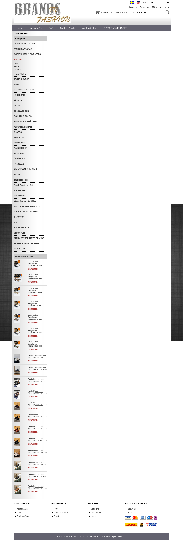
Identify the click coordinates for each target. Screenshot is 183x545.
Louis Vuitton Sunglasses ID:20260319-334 (35, 290)
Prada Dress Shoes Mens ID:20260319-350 (37, 451)
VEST (16, 222)
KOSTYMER (19, 196)
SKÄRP (17, 106)
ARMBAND (19, 153)
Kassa (166, 7)
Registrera (144, 7)
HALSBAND (19, 164)
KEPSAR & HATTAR (23, 127)
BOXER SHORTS (21, 227)
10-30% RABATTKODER (24, 44)
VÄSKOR (18, 100)
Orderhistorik (96, 512)
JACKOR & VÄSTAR (23, 49)
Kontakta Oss (22, 509)
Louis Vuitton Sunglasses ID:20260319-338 (35, 344)
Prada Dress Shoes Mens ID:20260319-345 (37, 392)
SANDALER (19, 137)
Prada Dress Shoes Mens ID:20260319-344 (37, 380)
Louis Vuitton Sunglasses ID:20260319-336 (35, 317)
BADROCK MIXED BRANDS (26, 243)
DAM (16, 64)
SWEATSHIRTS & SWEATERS (27, 54)
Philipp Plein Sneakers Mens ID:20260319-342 (37, 356)
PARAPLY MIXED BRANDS (26, 212)
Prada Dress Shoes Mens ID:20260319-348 (37, 428)
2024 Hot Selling (21, 180)
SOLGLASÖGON (21, 111)
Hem (19, 28)
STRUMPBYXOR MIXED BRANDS (29, 238)
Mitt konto (156, 7)
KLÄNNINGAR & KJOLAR (25, 169)
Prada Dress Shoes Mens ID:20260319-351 (37, 463)
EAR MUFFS (19, 143)
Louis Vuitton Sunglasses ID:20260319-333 (35, 277)
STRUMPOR (19, 233)
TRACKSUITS (20, 74)
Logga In (133, 7)
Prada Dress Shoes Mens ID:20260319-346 (37, 404)
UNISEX (17, 70)
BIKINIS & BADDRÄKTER (25, 121)
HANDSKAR (19, 95)
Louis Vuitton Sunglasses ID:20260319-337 (35, 331)
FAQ (56, 509)
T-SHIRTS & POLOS (23, 116)
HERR (16, 67)
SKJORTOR (19, 217)
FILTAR (17, 174)
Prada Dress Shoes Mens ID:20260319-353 (37, 487)
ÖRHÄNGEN (19, 159)
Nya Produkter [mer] (24, 256)
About (56, 516)
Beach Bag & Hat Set (23, 185)
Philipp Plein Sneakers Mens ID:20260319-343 (37, 368)
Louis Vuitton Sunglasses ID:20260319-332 (35, 263)
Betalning (132, 509)
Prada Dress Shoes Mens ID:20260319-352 (37, 475)
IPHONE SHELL (21, 190)
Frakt (130, 512)
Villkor (19, 512)
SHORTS (18, 132)
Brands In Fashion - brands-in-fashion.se (90, 537)
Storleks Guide (23, 516)
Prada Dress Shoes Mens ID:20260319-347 (37, 416)
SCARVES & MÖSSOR (24, 90)
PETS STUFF (19, 249)
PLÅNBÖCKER (20, 148)
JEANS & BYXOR (21, 79)
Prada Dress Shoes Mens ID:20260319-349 (37, 440)
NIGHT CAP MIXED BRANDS (27, 206)
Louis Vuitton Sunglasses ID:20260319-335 (35, 304)
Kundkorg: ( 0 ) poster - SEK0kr (114, 12)
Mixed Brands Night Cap (25, 201)
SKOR (16, 84)
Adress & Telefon (61, 512)
